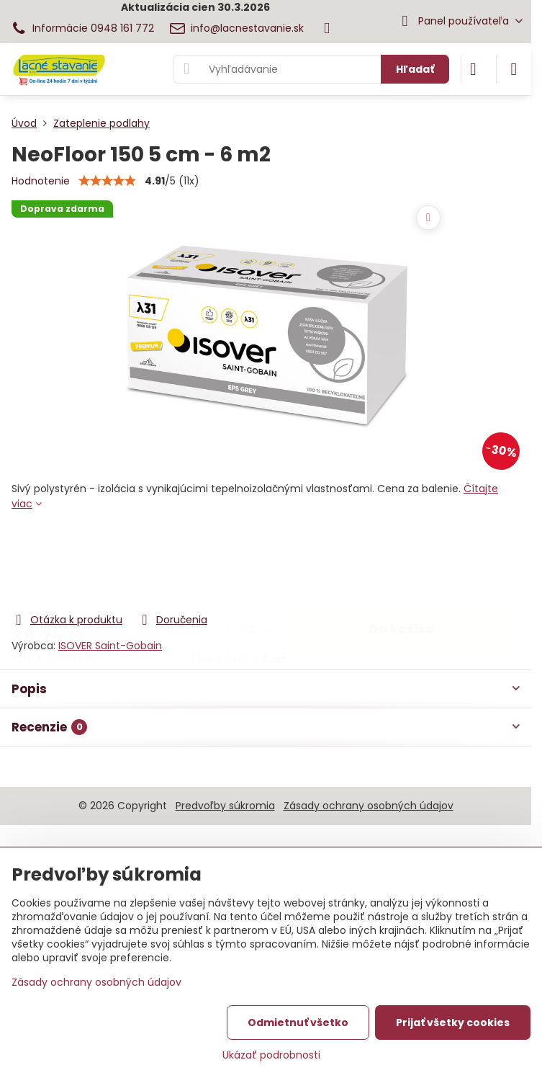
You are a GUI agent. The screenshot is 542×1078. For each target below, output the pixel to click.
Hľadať (415, 69)
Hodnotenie (41, 181)
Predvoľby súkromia (225, 805)
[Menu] (514, 69)
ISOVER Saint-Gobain (110, 645)
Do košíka (402, 552)
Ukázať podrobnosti (271, 1055)
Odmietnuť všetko (298, 1022)
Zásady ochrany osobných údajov (368, 805)
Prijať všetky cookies (453, 1022)
